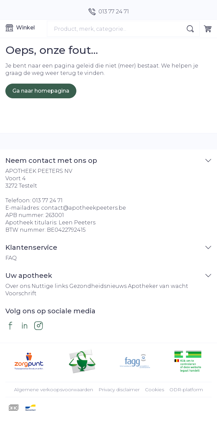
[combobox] (123, 29)
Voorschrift (21, 293)
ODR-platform (186, 390)
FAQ (11, 258)
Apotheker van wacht (158, 286)
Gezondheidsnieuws (98, 286)
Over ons (17, 286)
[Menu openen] (23, 28)
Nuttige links (49, 286)
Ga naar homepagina (40, 91)
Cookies (154, 390)
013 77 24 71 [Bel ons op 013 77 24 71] (47, 200)
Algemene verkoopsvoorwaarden (53, 390)
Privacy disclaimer (119, 390)
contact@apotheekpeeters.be (83, 208)
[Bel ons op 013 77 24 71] (108, 11)
